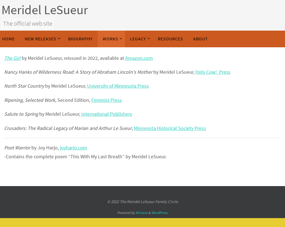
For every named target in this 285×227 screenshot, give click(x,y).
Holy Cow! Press (212, 72)
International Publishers (106, 114)
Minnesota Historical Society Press (170, 128)
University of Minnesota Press (118, 86)
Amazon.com (139, 58)
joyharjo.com (73, 147)
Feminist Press (106, 100)
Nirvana (142, 212)
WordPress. (159, 212)
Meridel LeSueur (44, 10)
